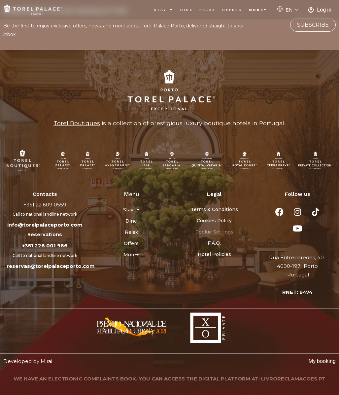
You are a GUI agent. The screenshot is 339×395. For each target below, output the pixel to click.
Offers (232, 10)
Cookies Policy (214, 221)
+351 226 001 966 (45, 245)
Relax (207, 10)
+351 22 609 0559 (44, 204)
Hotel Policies (214, 254)
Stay (164, 10)
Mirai (46, 361)
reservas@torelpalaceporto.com (51, 266)
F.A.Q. (214, 243)
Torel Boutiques (76, 123)
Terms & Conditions (214, 209)
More (258, 10)
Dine (186, 10)
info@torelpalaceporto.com (45, 225)
